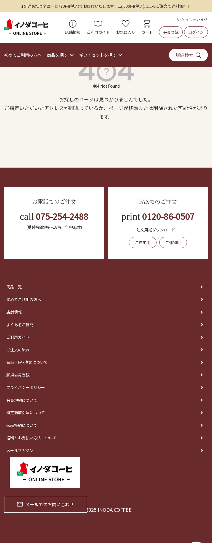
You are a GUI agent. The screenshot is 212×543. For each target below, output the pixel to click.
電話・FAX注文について (27, 362)
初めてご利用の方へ (22, 55)
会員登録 (171, 32)
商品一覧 (14, 286)
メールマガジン (19, 450)
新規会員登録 (18, 375)
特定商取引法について (25, 412)
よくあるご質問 (19, 324)
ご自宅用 (142, 242)
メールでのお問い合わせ (45, 504)
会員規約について (21, 400)
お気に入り (125, 28)
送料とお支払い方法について (31, 437)
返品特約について (21, 425)
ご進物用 (173, 242)
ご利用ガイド (98, 28)
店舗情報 (73, 28)
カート (147, 28)
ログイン (196, 32)
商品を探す (57, 55)
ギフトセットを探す (97, 55)
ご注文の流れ (18, 350)
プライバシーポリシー (25, 387)
